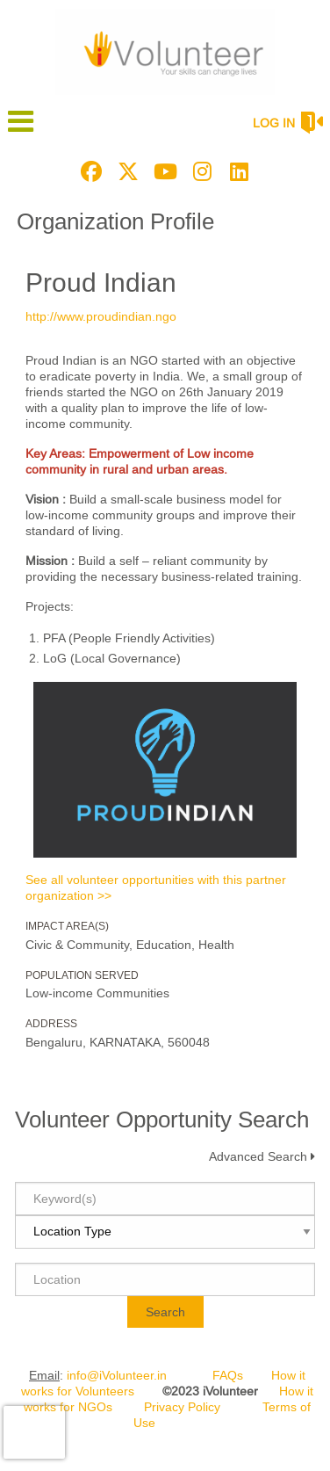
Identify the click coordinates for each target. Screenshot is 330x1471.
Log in (274, 123)
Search (165, 1312)
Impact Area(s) (67, 926)
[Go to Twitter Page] (125, 171)
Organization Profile (115, 221)
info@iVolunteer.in (117, 1375)
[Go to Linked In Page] (236, 171)
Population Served (82, 975)
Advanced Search (258, 1156)
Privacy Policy (182, 1407)
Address (51, 1024)
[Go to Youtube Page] (162, 171)
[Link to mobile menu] (21, 129)
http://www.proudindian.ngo (100, 316)
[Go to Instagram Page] (199, 171)
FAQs (227, 1375)
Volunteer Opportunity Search (162, 1119)
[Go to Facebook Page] (89, 171)
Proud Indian (100, 282)
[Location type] (164, 1232)
